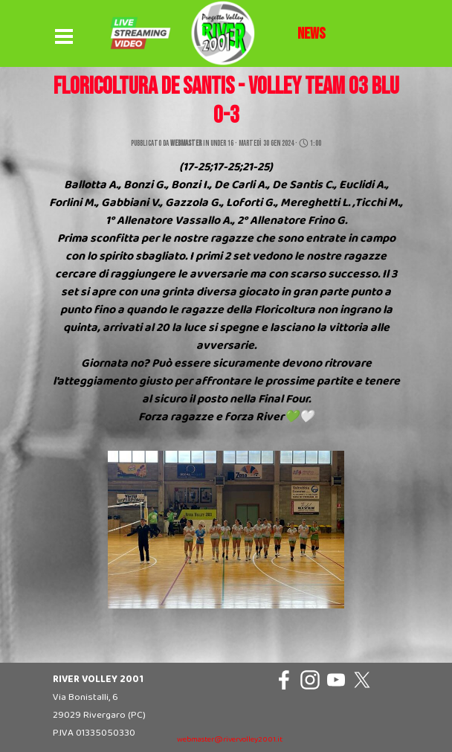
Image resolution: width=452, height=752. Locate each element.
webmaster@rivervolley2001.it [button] (229, 739)
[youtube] (336, 680)
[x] (362, 680)
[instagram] (310, 680)
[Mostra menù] (64, 37)
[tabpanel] (311, 34)
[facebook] (284, 680)
